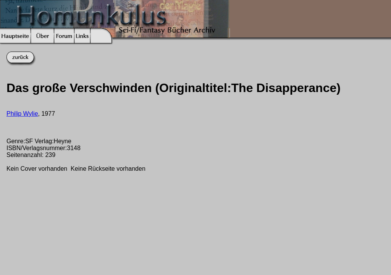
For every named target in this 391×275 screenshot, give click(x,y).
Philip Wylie (22, 113)
